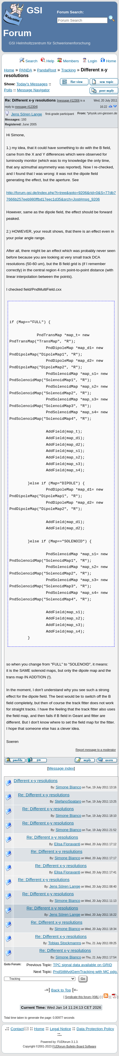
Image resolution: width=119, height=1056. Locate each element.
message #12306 (69, 100)
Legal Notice (60, 1029)
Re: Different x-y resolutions (30, 100)
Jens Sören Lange (26, 114)
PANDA (25, 70)
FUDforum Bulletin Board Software (74, 1046)
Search (28, 61)
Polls (8, 90)
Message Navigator (33, 90)
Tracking (68, 70)
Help (47, 61)
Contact (17, 1029)
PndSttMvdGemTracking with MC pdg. (85, 972)
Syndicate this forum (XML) (82, 997)
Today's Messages (31, 84)
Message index (61, 768)
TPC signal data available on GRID (82, 965)
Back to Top (61, 990)
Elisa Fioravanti (67, 844)
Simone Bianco (68, 787)
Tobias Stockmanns (64, 943)
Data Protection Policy (95, 1029)
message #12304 (26, 106)
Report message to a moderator (96, 749)
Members (68, 61)
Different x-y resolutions (36, 780)
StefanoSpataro (68, 801)
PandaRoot (46, 70)
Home (108, 61)
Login (89, 61)
